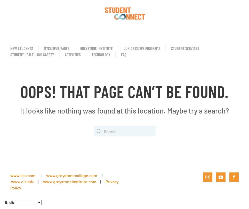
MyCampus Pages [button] (56, 48)
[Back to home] (124, 13)
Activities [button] (73, 54)
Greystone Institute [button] (96, 48)
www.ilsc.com (22, 175)
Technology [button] (101, 54)
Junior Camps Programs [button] (142, 48)
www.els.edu (22, 181)
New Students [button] (21, 48)
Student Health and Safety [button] (32, 54)
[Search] (125, 131)
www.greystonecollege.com (71, 175)
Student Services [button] (185, 48)
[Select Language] (23, 202)
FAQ (123, 54)
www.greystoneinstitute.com (69, 181)
